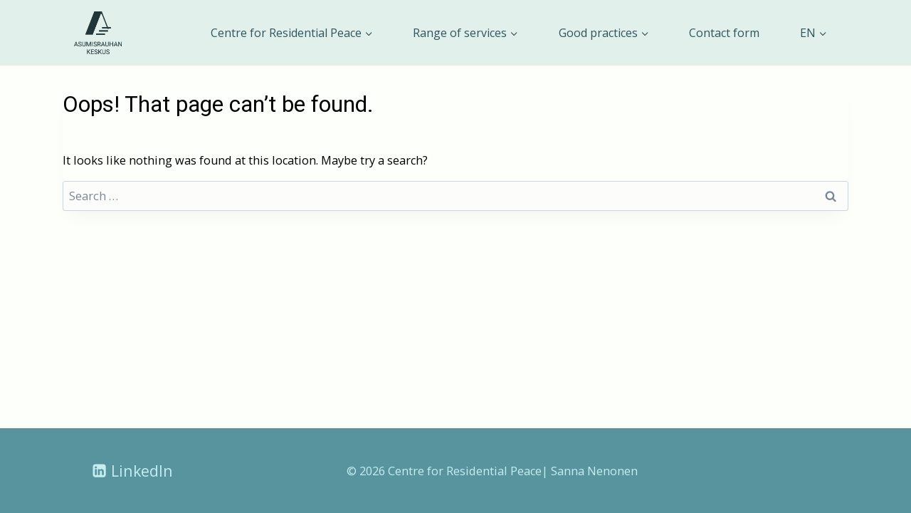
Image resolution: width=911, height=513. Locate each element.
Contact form (724, 33)
